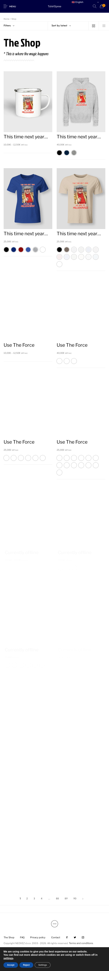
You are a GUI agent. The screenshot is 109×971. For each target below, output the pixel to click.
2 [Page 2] (27, 899)
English (77, 2)
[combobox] (68, 25)
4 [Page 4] (41, 899)
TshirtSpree (54, 6)
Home (6, 19)
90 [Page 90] (74, 899)
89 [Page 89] (66, 899)
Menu (12, 7)
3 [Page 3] (34, 899)
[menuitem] (9, 937)
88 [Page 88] (57, 899)
